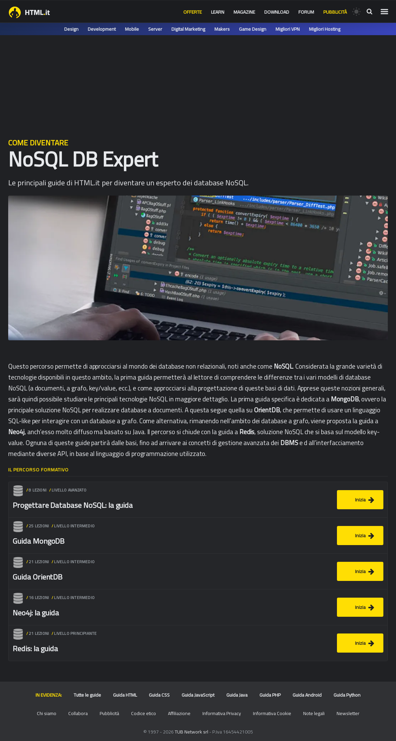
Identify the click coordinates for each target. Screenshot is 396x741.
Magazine (244, 12)
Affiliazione (179, 713)
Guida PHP (270, 694)
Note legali (314, 713)
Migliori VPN (287, 29)
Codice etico (143, 713)
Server (155, 29)
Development (102, 29)
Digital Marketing (188, 29)
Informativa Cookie (272, 713)
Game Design (252, 29)
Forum (306, 12)
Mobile (132, 29)
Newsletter (348, 713)
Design (71, 29)
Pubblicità (335, 12)
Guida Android (307, 694)
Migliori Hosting (324, 29)
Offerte (192, 12)
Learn (217, 12)
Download (276, 12)
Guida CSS (159, 694)
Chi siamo (46, 713)
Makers (222, 29)
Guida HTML (125, 694)
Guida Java (237, 694)
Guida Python (347, 694)
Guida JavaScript (198, 694)
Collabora (78, 713)
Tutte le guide (87, 694)
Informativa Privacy (221, 713)
